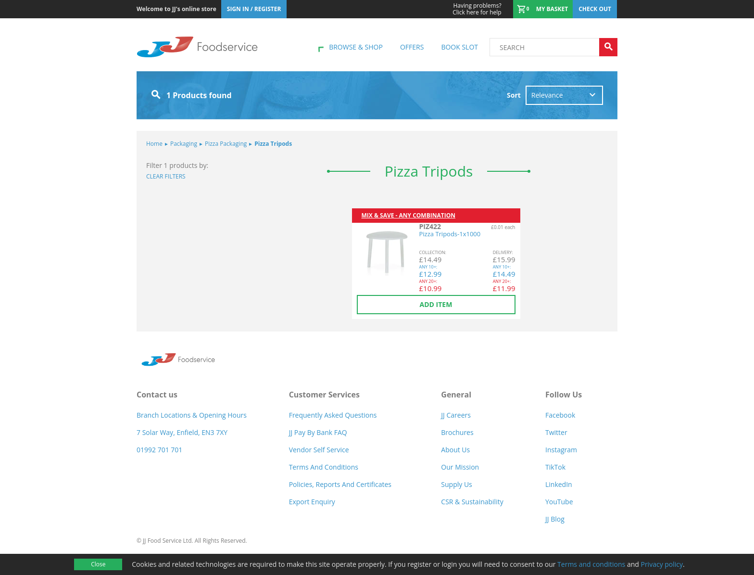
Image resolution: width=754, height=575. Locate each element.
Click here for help (476, 9)
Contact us (157, 394)
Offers (412, 46)
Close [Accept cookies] (98, 564)
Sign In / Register (254, 9)
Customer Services (324, 394)
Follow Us (563, 394)
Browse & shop (356, 46)
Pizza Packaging (223, 144)
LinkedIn (558, 484)
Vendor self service (319, 449)
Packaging (181, 144)
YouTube (559, 501)
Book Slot (459, 46)
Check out (594, 9)
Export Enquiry (312, 501)
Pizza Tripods (270, 144)
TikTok (555, 467)
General (456, 394)
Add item (436, 304)
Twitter (556, 432)
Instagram (561, 449)
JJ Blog (555, 519)
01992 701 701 (159, 449)
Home (154, 144)
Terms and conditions (591, 564)
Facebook (560, 415)
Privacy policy (662, 564)
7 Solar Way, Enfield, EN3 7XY (182, 432)
